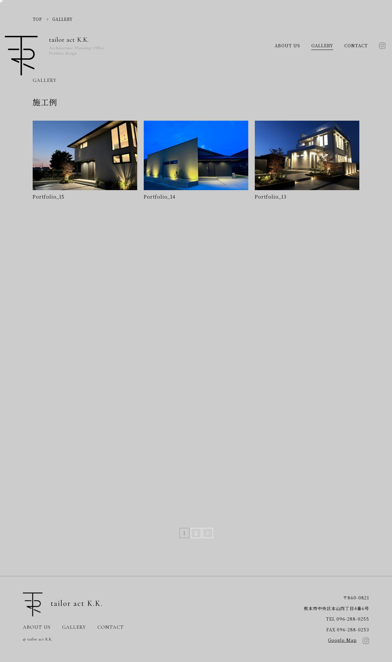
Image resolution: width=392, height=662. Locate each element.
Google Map (342, 640)
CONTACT (356, 45)
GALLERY (322, 45)
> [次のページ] (207, 533)
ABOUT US (287, 45)
